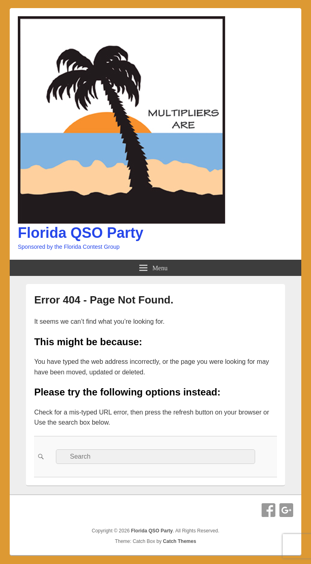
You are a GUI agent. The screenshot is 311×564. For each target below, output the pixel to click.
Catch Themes (179, 541)
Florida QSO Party (80, 232)
